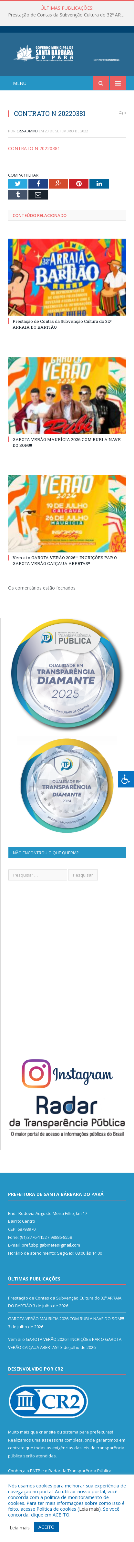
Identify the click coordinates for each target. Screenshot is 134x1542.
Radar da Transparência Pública (79, 1471)
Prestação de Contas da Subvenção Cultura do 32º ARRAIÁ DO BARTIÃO (68, 15)
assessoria (53, 1440)
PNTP (35, 1471)
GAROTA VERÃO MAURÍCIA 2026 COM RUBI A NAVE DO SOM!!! (66, 1318)
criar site (47, 1432)
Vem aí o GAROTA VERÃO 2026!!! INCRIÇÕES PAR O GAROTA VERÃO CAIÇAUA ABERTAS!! (65, 560)
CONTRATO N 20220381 (34, 148)
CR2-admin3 (27, 130)
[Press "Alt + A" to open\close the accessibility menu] (126, 779)
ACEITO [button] (46, 1527)
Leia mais (89, 1509)
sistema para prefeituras (87, 1432)
